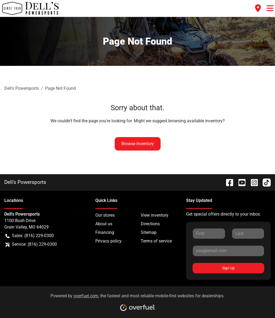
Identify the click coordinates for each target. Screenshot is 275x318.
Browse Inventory (137, 143)
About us (103, 223)
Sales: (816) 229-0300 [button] (29, 236)
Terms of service (156, 241)
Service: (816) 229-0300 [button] (31, 244)
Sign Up (228, 268)
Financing (104, 232)
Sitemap (149, 232)
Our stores (105, 215)
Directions (150, 223)
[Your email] (228, 250)
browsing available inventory (195, 120)
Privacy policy (108, 241)
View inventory (154, 215)
